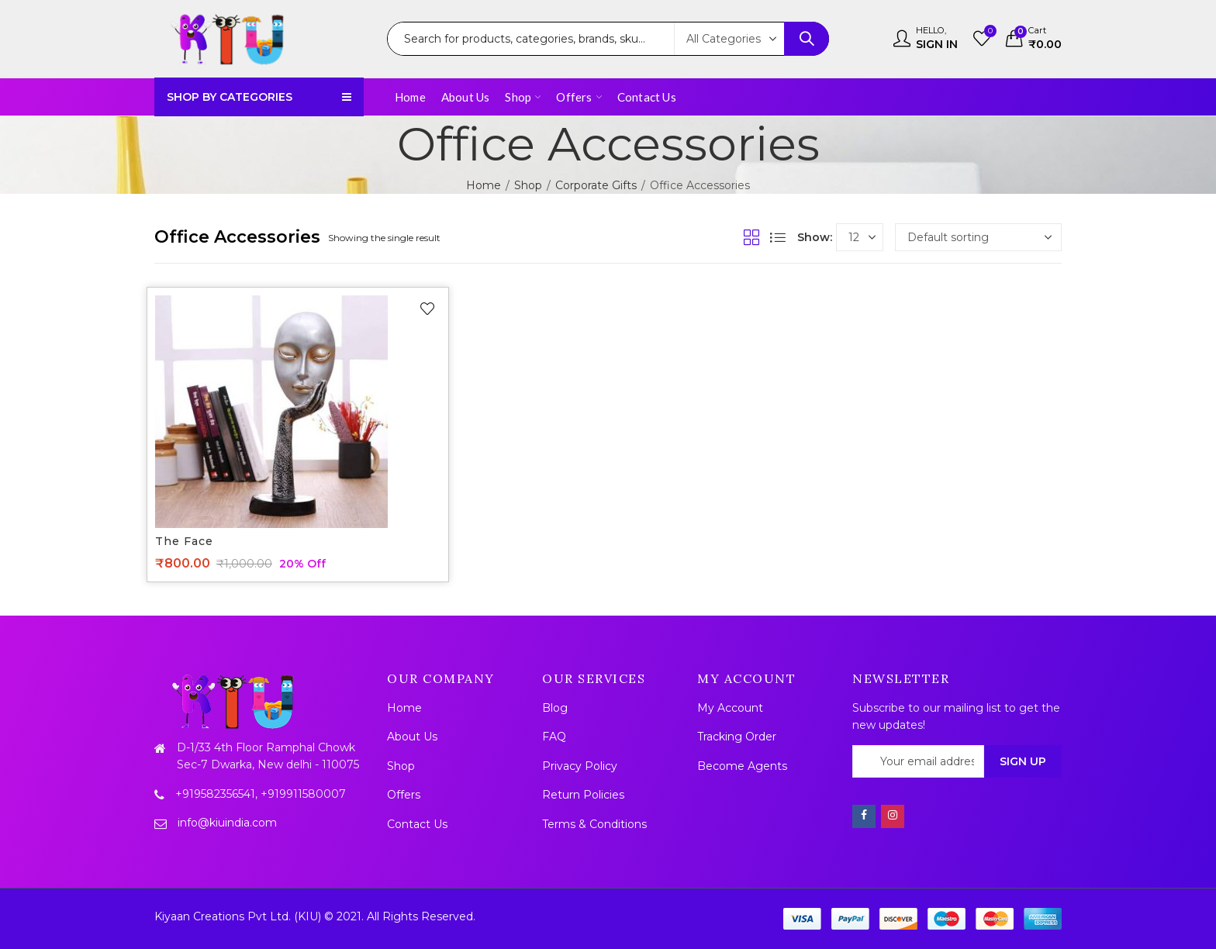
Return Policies (583, 795)
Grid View (751, 237)
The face (184, 541)
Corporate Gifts (596, 185)
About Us (412, 737)
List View (778, 237)
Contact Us (417, 824)
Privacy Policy (579, 766)
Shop (528, 185)
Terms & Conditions (594, 824)
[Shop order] (978, 237)
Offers (403, 795)
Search (806, 39)
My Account (730, 708)
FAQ (554, 737)
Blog (555, 708)
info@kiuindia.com (227, 823)
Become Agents (742, 766)
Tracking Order (736, 737)
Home (483, 185)
